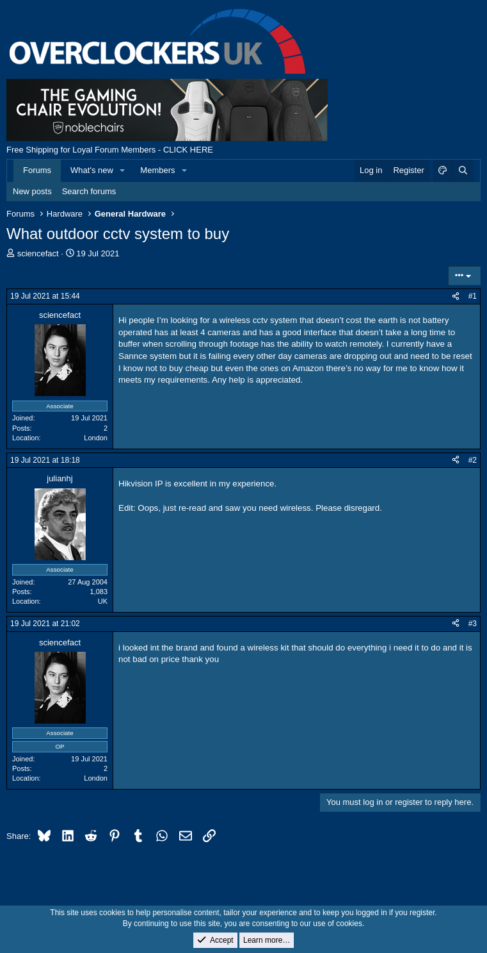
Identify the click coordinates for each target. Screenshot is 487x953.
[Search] (463, 170)
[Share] (455, 296)
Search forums (89, 191)
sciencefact (38, 253)
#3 (472, 623)
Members (157, 170)
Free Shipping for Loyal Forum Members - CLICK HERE (109, 149)
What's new (91, 170)
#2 (472, 460)
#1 (472, 296)
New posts (32, 191)
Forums (37, 170)
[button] (123, 170)
